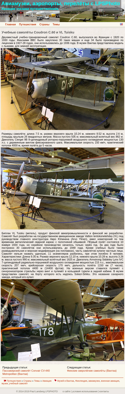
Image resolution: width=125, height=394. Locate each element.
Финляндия (81, 381)
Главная (10, 24)
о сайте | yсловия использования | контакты (86, 391)
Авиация (47, 381)
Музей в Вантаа (65, 381)
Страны (44, 24)
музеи (5, 383)
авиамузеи (94, 381)
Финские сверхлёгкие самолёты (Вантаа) (92, 370)
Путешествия (27, 24)
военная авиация (110, 381)
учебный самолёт (18, 383)
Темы (56, 24)
